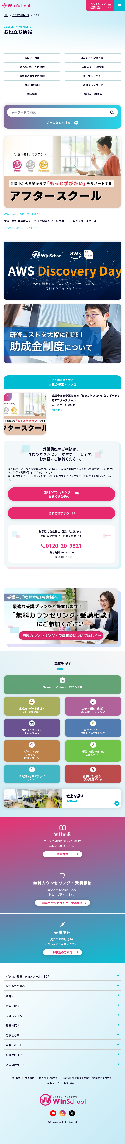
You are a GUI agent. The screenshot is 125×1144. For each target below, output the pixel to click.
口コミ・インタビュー (93, 58)
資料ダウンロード (93, 85)
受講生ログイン (62, 1055)
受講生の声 (62, 1035)
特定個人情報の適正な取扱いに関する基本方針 (87, 1078)
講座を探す (62, 1006)
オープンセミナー (93, 76)
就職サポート (62, 1045)
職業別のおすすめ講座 (32, 76)
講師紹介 (32, 94)
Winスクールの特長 (93, 67)
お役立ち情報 (32, 58)
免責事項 (29, 1078)
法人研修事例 (32, 85)
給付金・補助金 (93, 94)
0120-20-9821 (64, 546)
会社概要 (15, 1078)
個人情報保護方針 (48, 1078)
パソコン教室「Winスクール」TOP (62, 976)
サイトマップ (52, 1083)
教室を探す (62, 1025)
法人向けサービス (62, 1065)
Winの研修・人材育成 (32, 67)
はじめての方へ (62, 986)
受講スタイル (62, 1016)
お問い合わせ (71, 1083)
